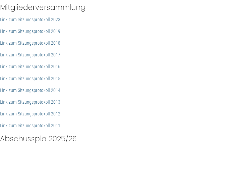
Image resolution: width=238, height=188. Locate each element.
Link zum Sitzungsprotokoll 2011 (30, 125)
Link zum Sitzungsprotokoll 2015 (30, 78)
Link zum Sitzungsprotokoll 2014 (30, 90)
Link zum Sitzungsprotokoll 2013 (30, 102)
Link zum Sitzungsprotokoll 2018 (30, 43)
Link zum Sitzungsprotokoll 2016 (30, 66)
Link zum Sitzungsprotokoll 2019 (30, 31)
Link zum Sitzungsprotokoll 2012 (30, 113)
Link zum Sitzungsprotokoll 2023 (30, 19)
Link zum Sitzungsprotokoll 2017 (30, 54)
